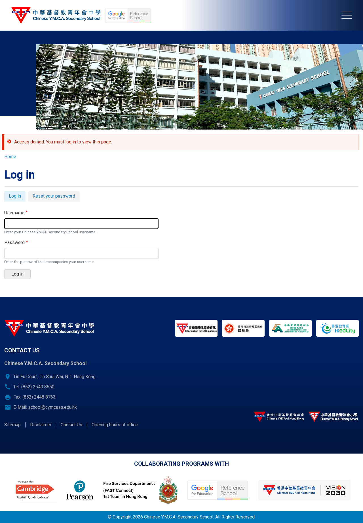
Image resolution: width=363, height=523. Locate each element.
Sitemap (12, 424)
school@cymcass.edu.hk (52, 407)
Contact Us (71, 424)
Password (14, 242)
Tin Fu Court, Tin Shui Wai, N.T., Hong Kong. (54, 376)
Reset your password (54, 196)
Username (14, 212)
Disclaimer (40, 424)
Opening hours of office (115, 424)
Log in (17, 197)
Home (10, 156)
